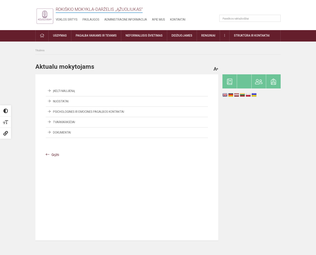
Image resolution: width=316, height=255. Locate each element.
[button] (252, 8)
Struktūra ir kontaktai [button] (252, 35)
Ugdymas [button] (60, 35)
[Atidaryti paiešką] (276, 18)
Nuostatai (61, 101)
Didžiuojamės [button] (182, 35)
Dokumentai (62, 132)
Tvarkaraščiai (64, 122)
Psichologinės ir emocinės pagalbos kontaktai (88, 111)
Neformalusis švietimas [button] (144, 35)
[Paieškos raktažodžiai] (250, 18)
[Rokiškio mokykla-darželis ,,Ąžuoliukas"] (44, 14)
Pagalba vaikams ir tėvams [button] (96, 35)
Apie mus (158, 19)
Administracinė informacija (125, 19)
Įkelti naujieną (64, 91)
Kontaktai (177, 19)
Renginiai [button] (208, 35)
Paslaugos (91, 19)
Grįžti (55, 155)
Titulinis (39, 50)
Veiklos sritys (67, 19)
